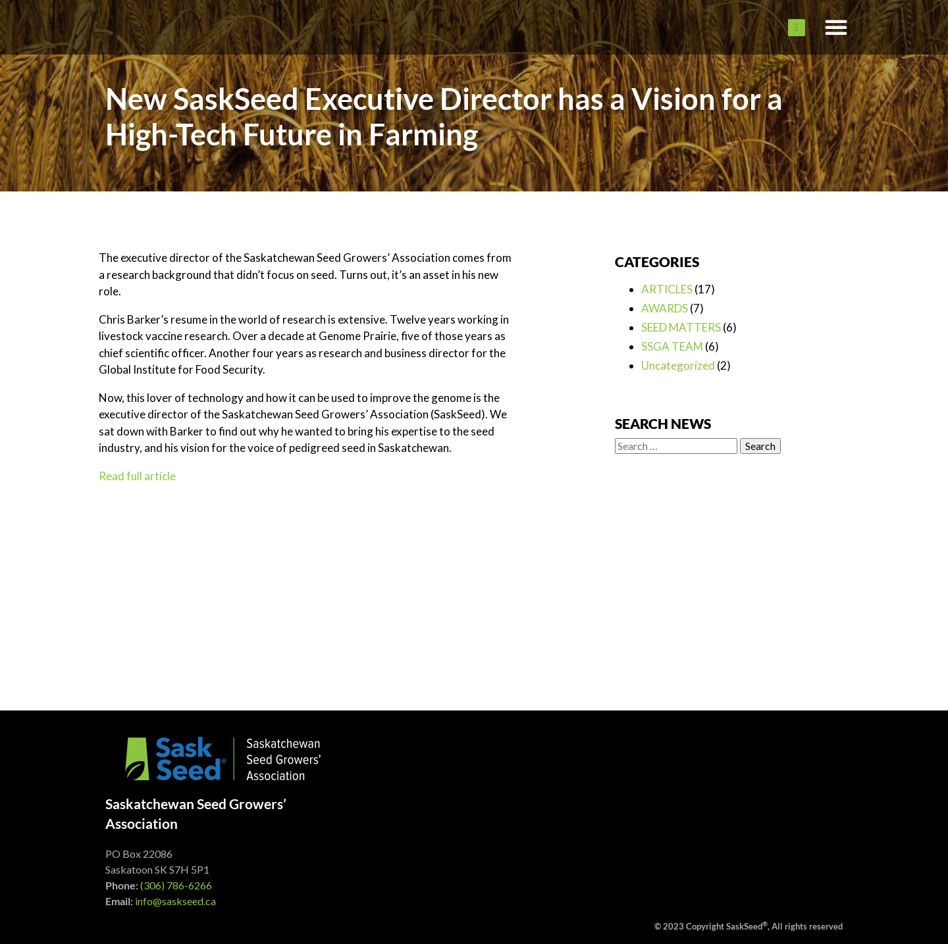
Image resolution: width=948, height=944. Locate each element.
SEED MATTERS (681, 327)
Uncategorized (678, 365)
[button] (836, 27)
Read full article (137, 476)
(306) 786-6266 (176, 885)
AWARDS (664, 308)
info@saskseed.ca (175, 901)
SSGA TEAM (672, 346)
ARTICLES (667, 289)
